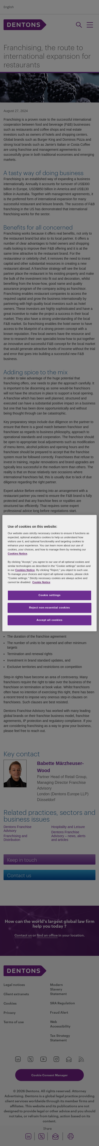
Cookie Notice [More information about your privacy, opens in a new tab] (41, 582)
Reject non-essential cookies (49, 607)
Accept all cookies (50, 620)
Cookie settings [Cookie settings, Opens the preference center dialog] (49, 595)
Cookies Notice (17, 553)
